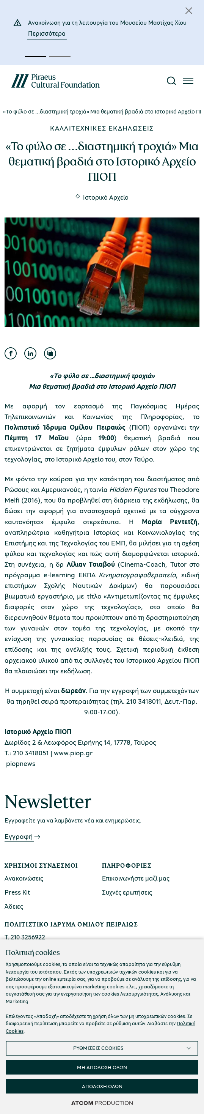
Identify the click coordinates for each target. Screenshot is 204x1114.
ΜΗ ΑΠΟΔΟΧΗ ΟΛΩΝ (102, 1067)
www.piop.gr (73, 752)
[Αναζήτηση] (171, 80)
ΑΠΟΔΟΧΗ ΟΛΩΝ (102, 1086)
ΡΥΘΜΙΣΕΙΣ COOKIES (98, 1047)
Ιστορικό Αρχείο (106, 197)
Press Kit (17, 892)
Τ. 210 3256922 (25, 937)
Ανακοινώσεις (24, 878)
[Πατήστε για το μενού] (188, 81)
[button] (35, 56)
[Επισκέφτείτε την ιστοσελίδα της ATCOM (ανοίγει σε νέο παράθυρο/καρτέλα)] (102, 1103)
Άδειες (14, 906)
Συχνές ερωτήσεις (127, 892)
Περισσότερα (47, 33)
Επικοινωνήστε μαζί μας (135, 878)
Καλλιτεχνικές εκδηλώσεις (102, 127)
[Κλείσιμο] (188, 10)
